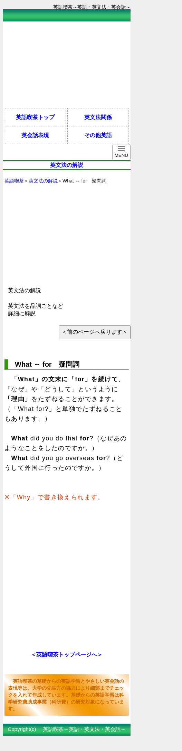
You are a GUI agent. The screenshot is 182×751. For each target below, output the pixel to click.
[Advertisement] (58, 64)
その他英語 (98, 135)
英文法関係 (98, 117)
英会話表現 (35, 135)
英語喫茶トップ (35, 117)
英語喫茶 (14, 181)
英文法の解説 (43, 181)
